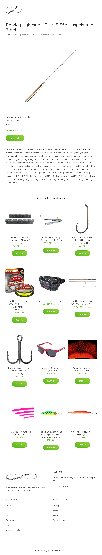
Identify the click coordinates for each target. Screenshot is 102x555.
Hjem (8, 34)
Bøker (9, 505)
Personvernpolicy (61, 520)
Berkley (27, 117)
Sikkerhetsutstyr (13, 530)
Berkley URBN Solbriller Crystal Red (51, 369)
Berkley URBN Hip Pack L (51, 301)
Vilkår (55, 515)
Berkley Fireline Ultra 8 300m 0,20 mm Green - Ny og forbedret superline (20, 305)
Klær (8, 525)
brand (20, 117)
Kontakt (56, 510)
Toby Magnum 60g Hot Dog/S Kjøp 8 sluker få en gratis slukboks (51, 434)
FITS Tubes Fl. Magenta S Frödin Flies (19, 433)
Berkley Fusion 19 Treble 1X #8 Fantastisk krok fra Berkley (20, 371)
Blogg (56, 505)
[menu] (94, 10)
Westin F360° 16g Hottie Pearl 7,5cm (82, 433)
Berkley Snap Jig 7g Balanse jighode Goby (51, 239)
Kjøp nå (15, 138)
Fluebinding (11, 520)
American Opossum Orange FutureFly (82, 369)
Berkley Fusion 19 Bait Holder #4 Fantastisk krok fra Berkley (82, 240)
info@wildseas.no (61, 486)
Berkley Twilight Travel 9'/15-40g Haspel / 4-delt (82, 302)
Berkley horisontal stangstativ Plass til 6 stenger (20, 240)
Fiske (8, 515)
